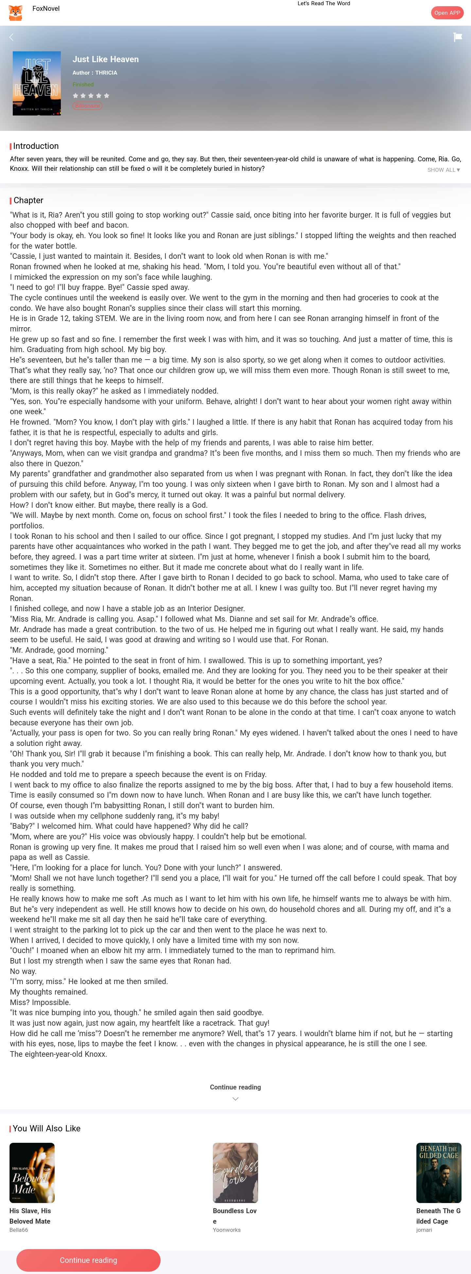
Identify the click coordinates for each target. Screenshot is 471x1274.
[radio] (76, 95)
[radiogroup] (91, 95)
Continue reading (88, 1260)
